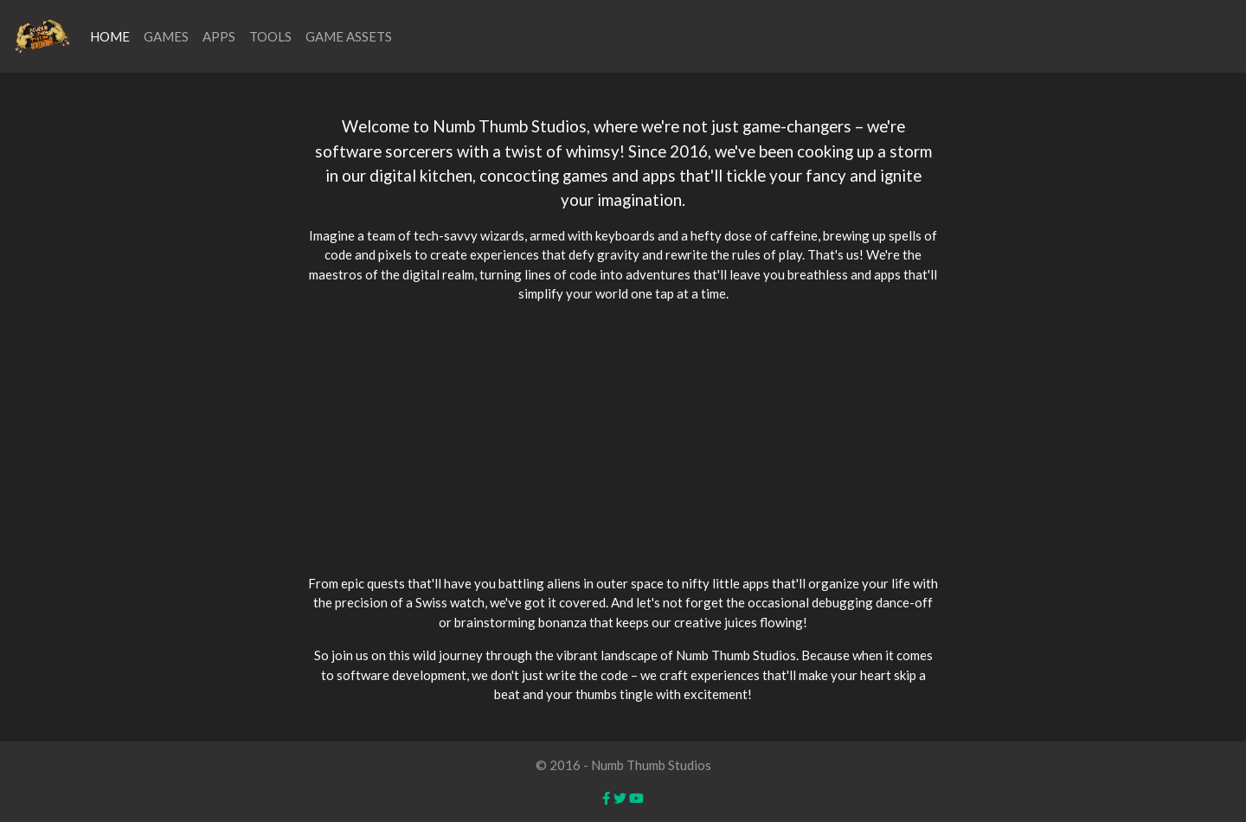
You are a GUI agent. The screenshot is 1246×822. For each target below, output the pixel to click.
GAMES (166, 36)
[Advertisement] (623, 439)
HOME (110, 36)
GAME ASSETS (348, 36)
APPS (218, 36)
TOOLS (270, 36)
